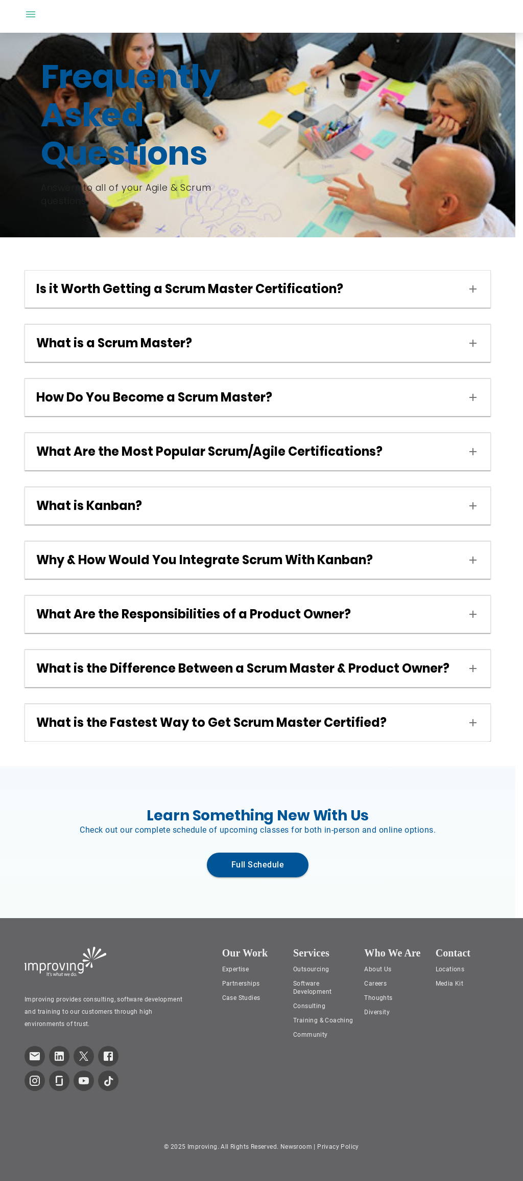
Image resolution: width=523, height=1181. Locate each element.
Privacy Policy (338, 1146)
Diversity (377, 1012)
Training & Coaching (323, 1020)
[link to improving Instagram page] (35, 1081)
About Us (377, 969)
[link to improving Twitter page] (84, 1056)
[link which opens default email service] (35, 1056)
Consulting (309, 1006)
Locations (450, 969)
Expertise (235, 969)
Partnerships (241, 983)
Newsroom (296, 1146)
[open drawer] (30, 14)
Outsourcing (311, 969)
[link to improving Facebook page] (108, 1056)
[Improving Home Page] (66, 961)
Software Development (312, 987)
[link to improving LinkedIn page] (59, 1056)
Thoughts (378, 997)
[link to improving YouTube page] (84, 1081)
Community (310, 1034)
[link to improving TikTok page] (108, 1081)
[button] (258, 289)
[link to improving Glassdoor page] (59, 1081)
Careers (375, 983)
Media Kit (450, 983)
